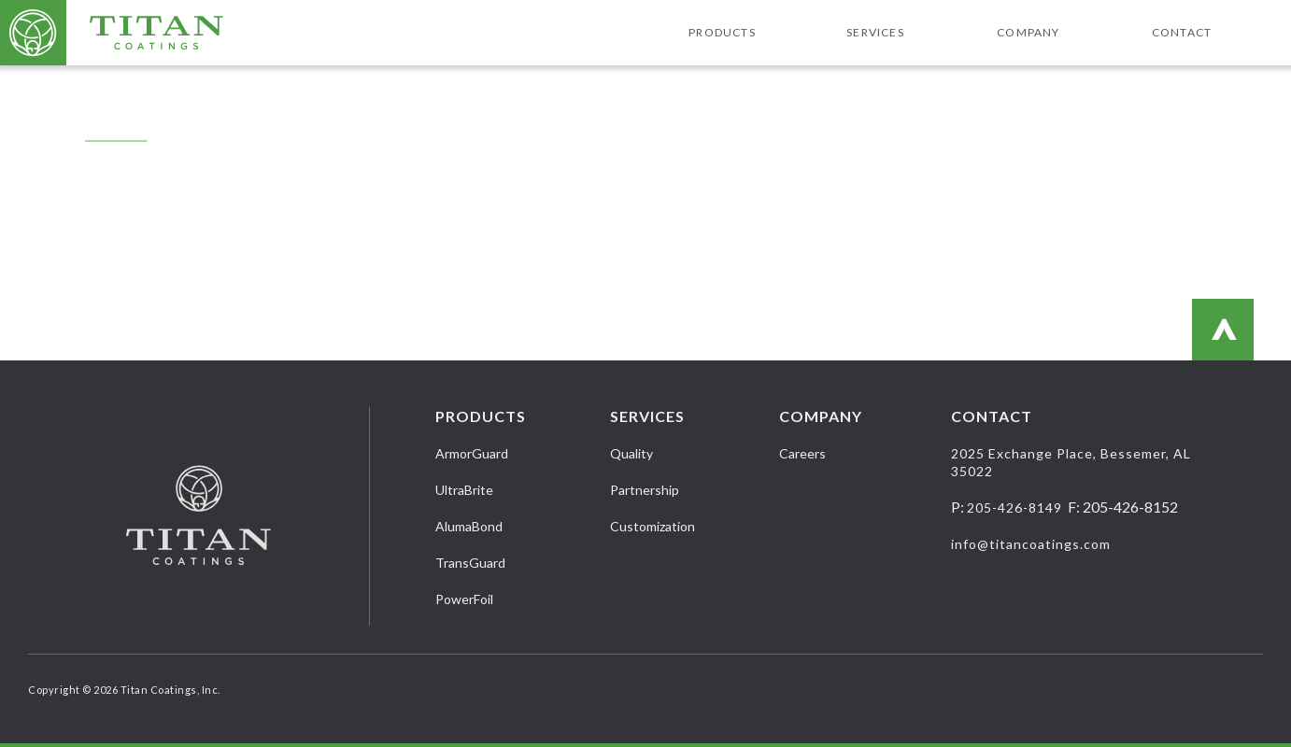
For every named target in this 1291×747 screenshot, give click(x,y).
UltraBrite (464, 490)
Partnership (644, 490)
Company (1028, 32)
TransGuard (470, 563)
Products (722, 32)
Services (875, 32)
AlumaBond (469, 526)
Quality (631, 453)
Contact (1182, 32)
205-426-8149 (1014, 507)
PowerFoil (464, 599)
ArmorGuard (471, 453)
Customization (652, 526)
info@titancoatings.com (1031, 544)
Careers (802, 453)
